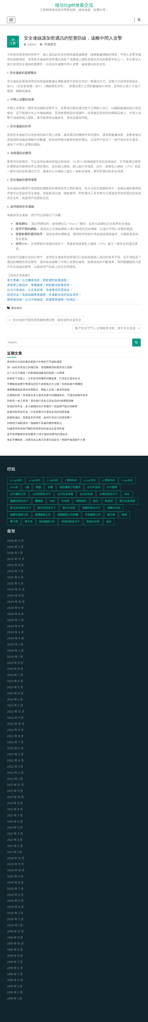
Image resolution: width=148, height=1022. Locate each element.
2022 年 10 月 (16, 724)
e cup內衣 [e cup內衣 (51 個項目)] (34, 480)
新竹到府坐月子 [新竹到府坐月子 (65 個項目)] (47, 508)
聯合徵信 (16, 308)
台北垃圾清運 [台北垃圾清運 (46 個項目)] (65, 494)
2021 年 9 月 (15, 803)
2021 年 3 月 (15, 840)
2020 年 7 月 (15, 889)
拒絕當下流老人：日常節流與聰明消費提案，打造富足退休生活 (43, 379)
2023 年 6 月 (15, 681)
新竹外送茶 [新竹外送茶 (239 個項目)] (69, 508)
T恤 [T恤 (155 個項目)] (27, 487)
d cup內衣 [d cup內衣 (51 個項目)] (16, 480)
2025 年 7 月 (15, 571)
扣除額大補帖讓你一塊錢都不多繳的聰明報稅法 (34, 423)
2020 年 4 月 (15, 907)
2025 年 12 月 (16, 559)
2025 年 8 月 (15, 565)
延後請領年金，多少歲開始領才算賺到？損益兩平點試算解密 (42, 407)
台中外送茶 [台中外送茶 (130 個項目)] (93, 487)
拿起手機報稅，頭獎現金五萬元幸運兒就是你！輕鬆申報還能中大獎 (46, 440)
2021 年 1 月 (14, 852)
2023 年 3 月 (15, 700)
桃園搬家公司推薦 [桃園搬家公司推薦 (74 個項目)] (67, 515)
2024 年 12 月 (16, 590)
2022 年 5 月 (15, 755)
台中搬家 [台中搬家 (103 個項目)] (112, 487)
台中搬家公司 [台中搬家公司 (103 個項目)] (18, 494)
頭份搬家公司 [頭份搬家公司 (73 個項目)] (47, 522)
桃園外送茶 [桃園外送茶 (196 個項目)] (113, 508)
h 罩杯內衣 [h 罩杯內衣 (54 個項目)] (108, 480)
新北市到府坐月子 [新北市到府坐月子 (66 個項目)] (20, 508)
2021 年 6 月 (15, 822)
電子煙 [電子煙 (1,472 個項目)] (14, 522)
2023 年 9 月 (15, 663)
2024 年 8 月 (15, 614)
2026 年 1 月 (15, 553)
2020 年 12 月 (16, 858)
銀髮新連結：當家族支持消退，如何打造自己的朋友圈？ (39, 418)
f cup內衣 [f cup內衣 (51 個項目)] (52, 480)
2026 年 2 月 (15, 547)
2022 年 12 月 (16, 712)
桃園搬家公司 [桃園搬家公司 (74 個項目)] (43, 515)
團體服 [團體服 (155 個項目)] (39, 501)
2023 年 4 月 (15, 694)
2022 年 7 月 (15, 742)
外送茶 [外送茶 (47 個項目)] (65, 501)
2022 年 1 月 (15, 779)
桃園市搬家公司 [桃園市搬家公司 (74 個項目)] (19, 515)
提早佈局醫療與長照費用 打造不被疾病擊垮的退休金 (37, 434)
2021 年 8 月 (15, 810)
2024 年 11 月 (15, 596)
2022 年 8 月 (15, 736)
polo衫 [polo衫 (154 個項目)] (14, 487)
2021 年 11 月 (15, 791)
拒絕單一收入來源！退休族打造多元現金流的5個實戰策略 (40, 401)
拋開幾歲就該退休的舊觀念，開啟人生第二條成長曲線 (38, 390)
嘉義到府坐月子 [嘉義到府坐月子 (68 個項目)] (19, 501)
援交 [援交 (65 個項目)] (95, 501)
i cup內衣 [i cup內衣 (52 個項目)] (127, 480)
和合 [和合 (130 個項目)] (127, 494)
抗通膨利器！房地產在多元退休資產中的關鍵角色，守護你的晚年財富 (47, 395)
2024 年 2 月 (15, 651)
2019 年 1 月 (14, 999)
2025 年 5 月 (15, 584)
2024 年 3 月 (15, 645)
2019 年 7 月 (15, 962)
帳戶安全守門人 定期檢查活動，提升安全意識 (105, 328)
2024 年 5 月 (15, 632)
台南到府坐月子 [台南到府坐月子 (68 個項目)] (108, 494)
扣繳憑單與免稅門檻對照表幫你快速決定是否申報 (35, 429)
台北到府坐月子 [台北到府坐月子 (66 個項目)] (41, 494)
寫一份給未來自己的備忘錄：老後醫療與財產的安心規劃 (39, 367)
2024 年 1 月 (15, 657)
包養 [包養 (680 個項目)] (50, 487)
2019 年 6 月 (15, 968)
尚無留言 (48, 45)
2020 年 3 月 (15, 913)
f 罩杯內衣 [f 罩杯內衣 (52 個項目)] (71, 480)
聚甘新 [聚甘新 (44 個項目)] (111, 515)
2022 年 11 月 (15, 718)
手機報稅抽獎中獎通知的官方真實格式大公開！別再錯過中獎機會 (45, 384)
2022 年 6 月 (15, 748)
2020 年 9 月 (15, 877)
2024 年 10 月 (16, 602)
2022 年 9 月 (15, 730)
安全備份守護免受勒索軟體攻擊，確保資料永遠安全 (47, 320)
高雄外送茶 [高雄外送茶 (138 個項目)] (92, 522)
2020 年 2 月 (15, 919)
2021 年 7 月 (15, 816)
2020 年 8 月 (15, 883)
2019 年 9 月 (15, 950)
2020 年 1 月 (15, 925)
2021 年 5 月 (15, 828)
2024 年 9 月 (15, 608)
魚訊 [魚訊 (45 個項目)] (108, 522)
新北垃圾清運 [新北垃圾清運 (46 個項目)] (127, 501)
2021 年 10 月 (15, 797)
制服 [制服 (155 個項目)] (38, 487)
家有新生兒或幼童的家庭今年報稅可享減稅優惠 (34, 362)
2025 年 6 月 (15, 578)
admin (30, 45)
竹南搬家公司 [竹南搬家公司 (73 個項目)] (93, 515)
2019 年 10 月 (15, 944)
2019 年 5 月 (15, 974)
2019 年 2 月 (15, 993)
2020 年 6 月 (15, 895)
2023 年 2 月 (15, 706)
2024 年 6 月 (15, 626)
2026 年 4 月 (15, 541)
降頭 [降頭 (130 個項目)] (124, 515)
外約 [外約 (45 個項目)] (52, 501)
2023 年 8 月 (15, 669)
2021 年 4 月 (15, 834)
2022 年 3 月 (15, 767)
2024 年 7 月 (15, 620)
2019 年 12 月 (15, 932)
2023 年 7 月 (15, 675)
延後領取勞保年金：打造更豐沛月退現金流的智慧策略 (38, 412)
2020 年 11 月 (15, 864)
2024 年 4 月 (15, 639)
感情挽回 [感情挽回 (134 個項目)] (81, 501)
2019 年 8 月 (15, 956)
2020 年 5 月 (15, 901)
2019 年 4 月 (15, 980)
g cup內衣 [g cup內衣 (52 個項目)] (90, 480)
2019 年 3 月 (15, 986)
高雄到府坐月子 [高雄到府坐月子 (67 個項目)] (70, 522)
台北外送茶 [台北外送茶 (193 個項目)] (86, 494)
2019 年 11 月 (15, 938)
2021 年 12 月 (15, 785)
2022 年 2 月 (15, 773)
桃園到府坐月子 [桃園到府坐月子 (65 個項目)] (91, 508)
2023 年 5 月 (15, 687)
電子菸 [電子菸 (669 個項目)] (28, 522)
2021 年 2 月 (15, 846)
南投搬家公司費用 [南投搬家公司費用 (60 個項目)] (70, 487)
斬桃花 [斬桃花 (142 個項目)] (109, 501)
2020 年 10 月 (16, 870)
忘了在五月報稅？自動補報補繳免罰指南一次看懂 (35, 373)
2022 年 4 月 (15, 761)
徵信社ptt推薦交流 (74, 5)
